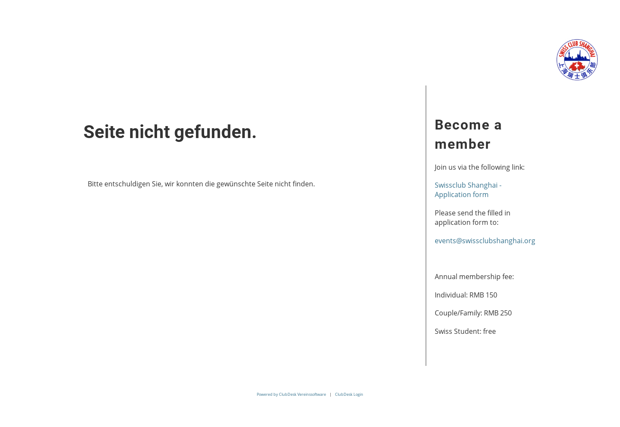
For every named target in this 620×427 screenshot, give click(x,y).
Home (21, 59)
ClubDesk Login (349, 394)
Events (125, 59)
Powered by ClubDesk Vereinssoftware (291, 394)
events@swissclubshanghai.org (485, 240)
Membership (185, 59)
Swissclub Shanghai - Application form (468, 189)
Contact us (332, 59)
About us (73, 59)
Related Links (260, 59)
